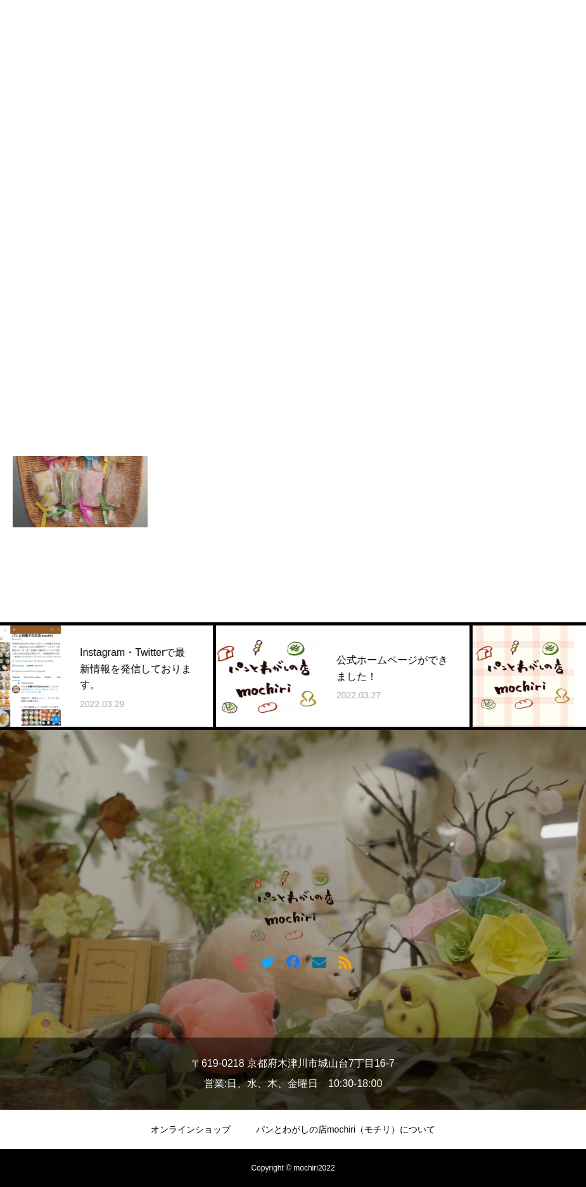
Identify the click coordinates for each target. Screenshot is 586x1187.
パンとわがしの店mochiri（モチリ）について (345, 1129)
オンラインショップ (191, 1129)
